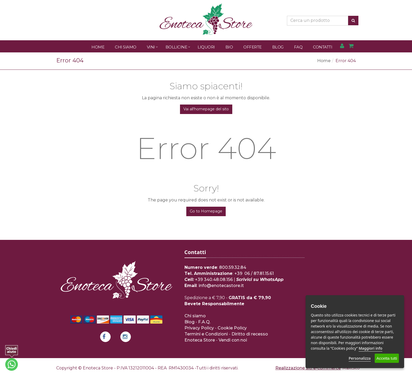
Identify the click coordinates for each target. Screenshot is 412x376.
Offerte (252, 47)
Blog (278, 47)
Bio (229, 47)
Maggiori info (370, 348)
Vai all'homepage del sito (206, 109)
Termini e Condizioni (206, 334)
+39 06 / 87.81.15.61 (254, 273)
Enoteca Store (199, 340)
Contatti (322, 47)
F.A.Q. (204, 321)
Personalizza (360, 358)
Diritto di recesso (249, 334)
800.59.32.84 (232, 267)
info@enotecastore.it (221, 285)
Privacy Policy (199, 327)
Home (97, 47)
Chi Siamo (125, 47)
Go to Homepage (206, 211)
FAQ (298, 47)
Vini (151, 47)
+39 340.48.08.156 (214, 279)
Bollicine (176, 47)
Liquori (206, 47)
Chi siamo (195, 315)
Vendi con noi (233, 340)
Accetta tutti (387, 358)
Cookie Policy (232, 327)
